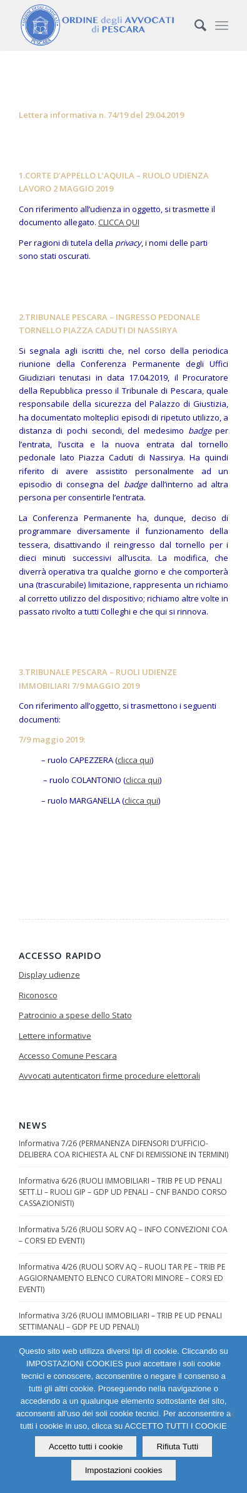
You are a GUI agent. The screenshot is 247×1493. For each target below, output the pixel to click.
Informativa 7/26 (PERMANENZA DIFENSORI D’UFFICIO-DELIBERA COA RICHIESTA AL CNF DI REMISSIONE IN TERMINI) (123, 1149)
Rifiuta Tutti (177, 1446)
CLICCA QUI (118, 222)
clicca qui (134, 760)
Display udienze (49, 974)
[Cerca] (194, 25)
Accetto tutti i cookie (86, 1446)
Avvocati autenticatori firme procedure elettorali (109, 1075)
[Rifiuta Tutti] (231, 1414)
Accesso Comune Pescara (68, 1055)
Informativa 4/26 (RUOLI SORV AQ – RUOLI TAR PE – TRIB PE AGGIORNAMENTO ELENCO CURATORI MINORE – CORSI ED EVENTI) (122, 1278)
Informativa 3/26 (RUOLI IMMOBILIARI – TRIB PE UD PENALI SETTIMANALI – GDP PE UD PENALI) (120, 1321)
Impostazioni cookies (124, 1470)
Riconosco (38, 995)
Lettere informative (55, 1035)
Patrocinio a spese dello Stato (75, 1015)
